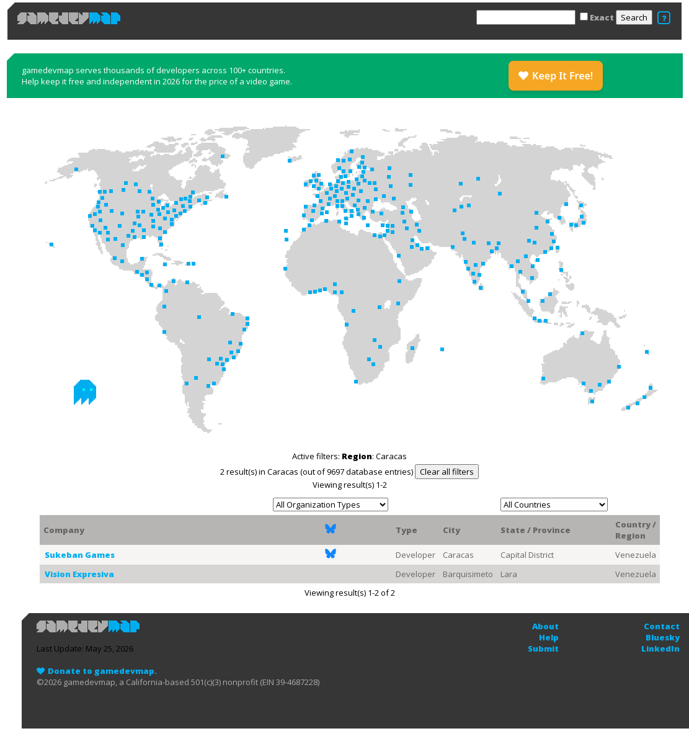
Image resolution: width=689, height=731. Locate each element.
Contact (662, 626)
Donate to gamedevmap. (102, 670)
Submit (543, 648)
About (545, 626)
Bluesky (663, 637)
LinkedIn (660, 648)
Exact (602, 17)
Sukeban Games (80, 554)
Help (549, 637)
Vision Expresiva (79, 574)
